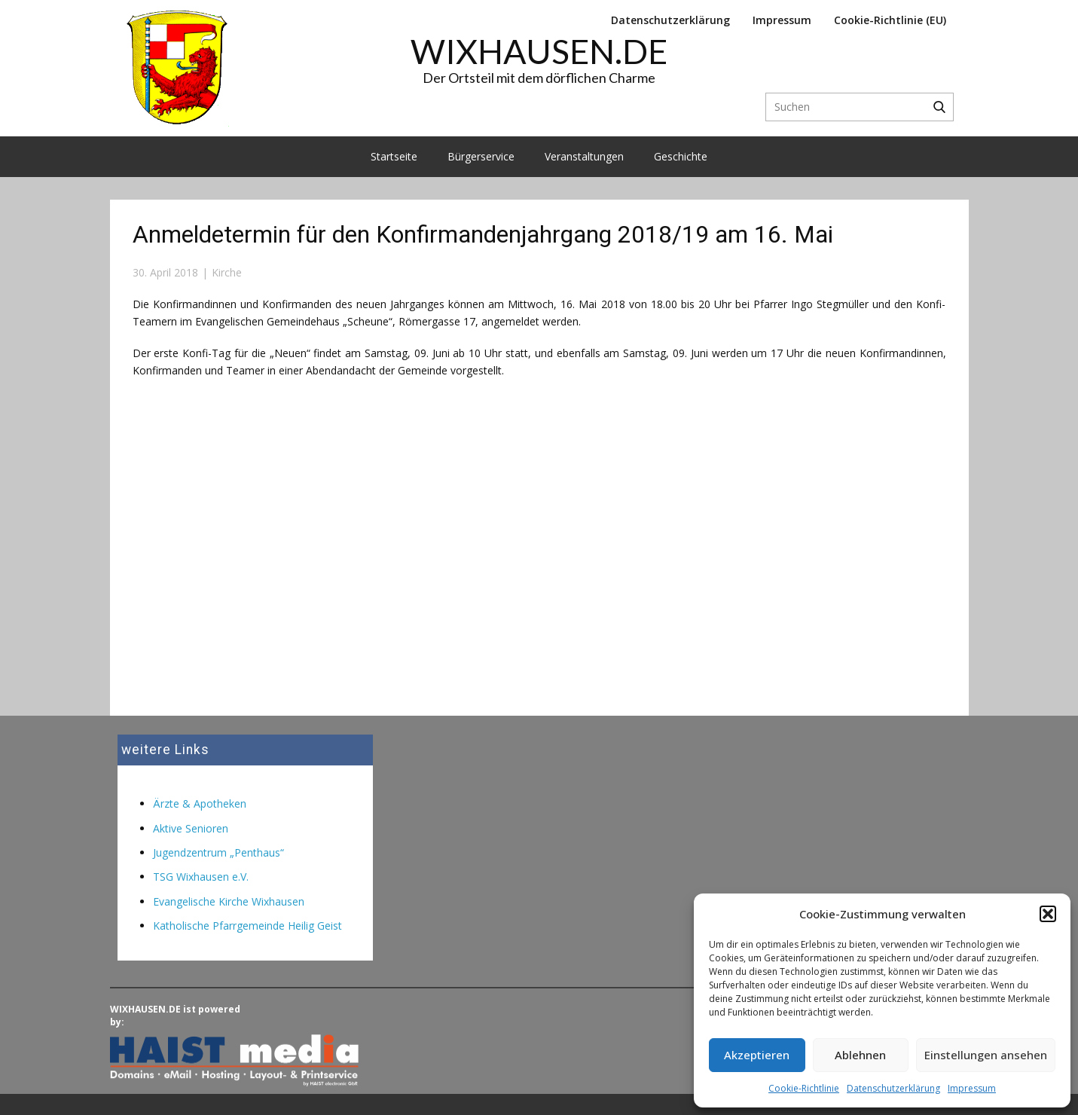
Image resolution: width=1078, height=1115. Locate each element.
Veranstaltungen (584, 156)
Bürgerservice (481, 156)
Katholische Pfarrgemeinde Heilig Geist (247, 925)
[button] (1047, 913)
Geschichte (680, 156)
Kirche (227, 272)
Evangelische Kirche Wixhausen (228, 901)
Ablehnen (860, 1054)
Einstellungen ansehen (985, 1054)
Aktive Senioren (190, 828)
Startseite (394, 156)
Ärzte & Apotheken (199, 803)
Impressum (972, 1088)
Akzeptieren (756, 1054)
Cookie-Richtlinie (803, 1088)
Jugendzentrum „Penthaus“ (218, 852)
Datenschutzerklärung (893, 1088)
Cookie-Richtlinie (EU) (890, 20)
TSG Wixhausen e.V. (201, 876)
